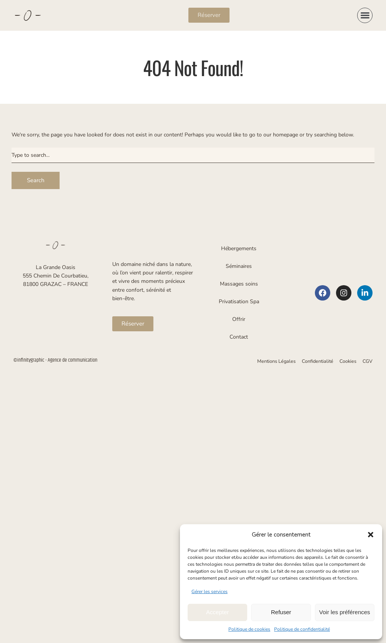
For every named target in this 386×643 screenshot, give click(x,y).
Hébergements (238, 248)
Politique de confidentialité (302, 629)
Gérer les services (209, 591)
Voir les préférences (344, 612)
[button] (370, 534)
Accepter (217, 612)
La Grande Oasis (55, 267)
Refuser (281, 612)
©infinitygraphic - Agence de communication (55, 360)
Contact (239, 337)
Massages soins (239, 283)
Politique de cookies (249, 629)
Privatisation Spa (239, 301)
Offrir (238, 319)
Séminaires (239, 266)
